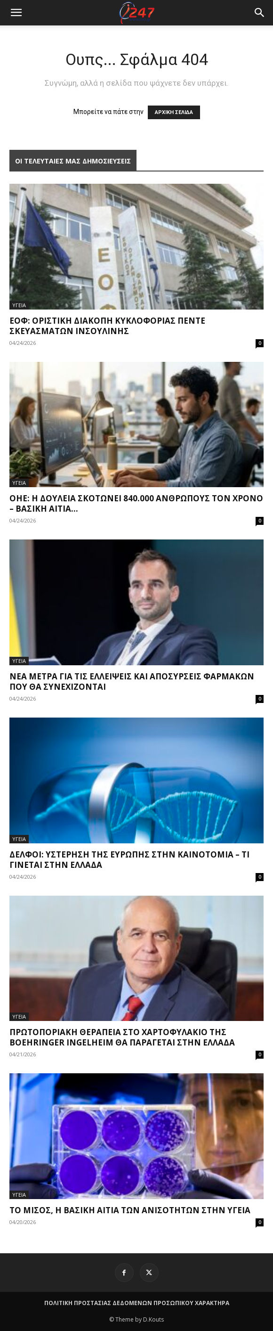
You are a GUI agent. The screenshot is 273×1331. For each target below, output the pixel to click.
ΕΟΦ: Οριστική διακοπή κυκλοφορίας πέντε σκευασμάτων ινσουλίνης (107, 325)
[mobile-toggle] (16, 12)
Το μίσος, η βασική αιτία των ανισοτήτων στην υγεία (129, 1210)
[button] (260, 12)
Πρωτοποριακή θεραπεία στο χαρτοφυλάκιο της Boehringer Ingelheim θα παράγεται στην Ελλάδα (122, 1037)
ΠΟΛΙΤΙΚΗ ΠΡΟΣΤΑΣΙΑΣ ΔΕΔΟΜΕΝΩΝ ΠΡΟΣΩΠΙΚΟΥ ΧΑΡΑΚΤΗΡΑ (136, 1303)
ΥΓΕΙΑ (19, 305)
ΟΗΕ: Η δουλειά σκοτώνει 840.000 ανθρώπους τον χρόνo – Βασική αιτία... (136, 503)
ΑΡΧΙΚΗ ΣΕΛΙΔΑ (174, 112)
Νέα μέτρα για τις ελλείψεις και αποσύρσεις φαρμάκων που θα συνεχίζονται (131, 681)
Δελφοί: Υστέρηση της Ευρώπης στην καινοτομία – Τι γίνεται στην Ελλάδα (129, 859)
